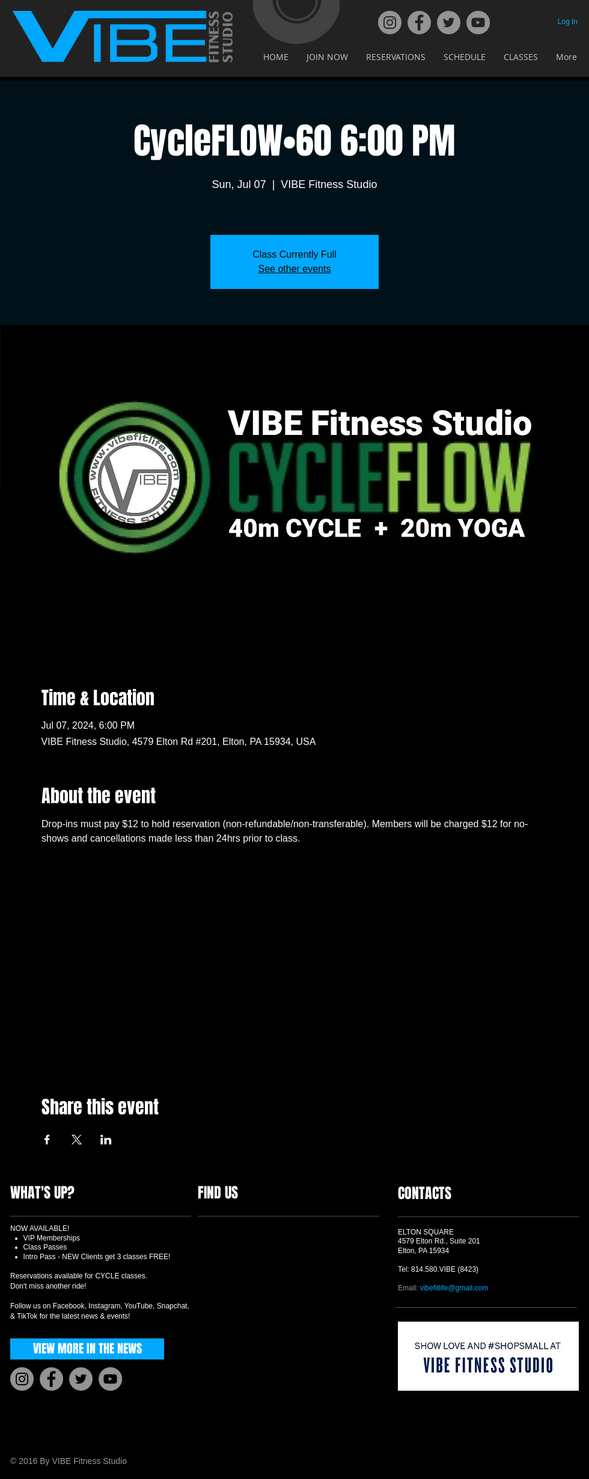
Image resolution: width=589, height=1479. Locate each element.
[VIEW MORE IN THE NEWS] (87, 1348)
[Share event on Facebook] (47, 1139)
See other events (294, 269)
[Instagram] (389, 22)
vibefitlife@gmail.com (454, 1288)
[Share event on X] (76, 1139)
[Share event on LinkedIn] (106, 1139)
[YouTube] (478, 22)
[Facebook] (419, 22)
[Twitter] (448, 22)
